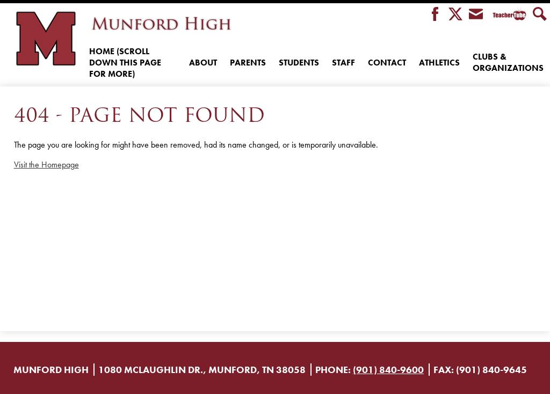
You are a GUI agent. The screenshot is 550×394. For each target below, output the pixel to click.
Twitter (455, 15)
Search (539, 15)
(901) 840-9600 (388, 369)
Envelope (475, 15)
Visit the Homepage (46, 164)
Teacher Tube (508, 15)
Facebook (435, 15)
